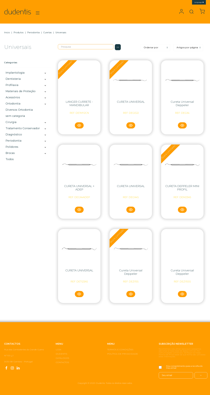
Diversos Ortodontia (19, 109)
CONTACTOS (62, 362)
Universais (60, 32)
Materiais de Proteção (20, 91)
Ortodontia (13, 103)
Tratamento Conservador (23, 128)
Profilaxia (12, 85)
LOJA (58, 349)
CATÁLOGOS (62, 358)
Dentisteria (13, 79)
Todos (10, 159)
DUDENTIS (61, 353)
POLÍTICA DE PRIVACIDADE (122, 353)
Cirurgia (11, 122)
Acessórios (13, 97)
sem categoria (15, 116)
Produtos (18, 32)
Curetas (47, 32)
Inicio (7, 32)
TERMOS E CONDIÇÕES (120, 349)
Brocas (10, 153)
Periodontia (33, 32)
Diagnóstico (14, 134)
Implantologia (15, 72)
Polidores (12, 146)
